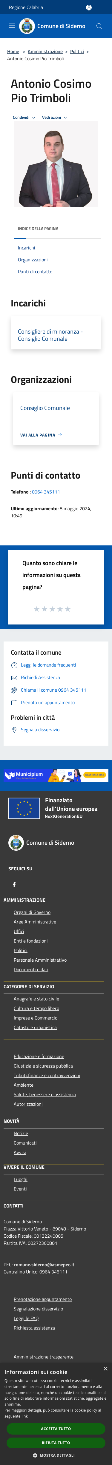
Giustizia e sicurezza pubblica (43, 1065)
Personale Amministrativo (40, 959)
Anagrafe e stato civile (36, 998)
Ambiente (23, 1084)
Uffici (19, 931)
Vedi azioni (55, 117)
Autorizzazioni (28, 1104)
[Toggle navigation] (12, 25)
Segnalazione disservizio (38, 1308)
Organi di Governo (32, 912)
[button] (56, 1455)
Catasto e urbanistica (35, 1027)
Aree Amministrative (35, 921)
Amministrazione (45, 51)
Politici (77, 51)
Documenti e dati (31, 969)
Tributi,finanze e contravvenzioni (47, 1075)
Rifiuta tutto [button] (56, 1442)
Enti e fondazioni (31, 940)
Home (13, 51)
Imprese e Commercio (35, 1017)
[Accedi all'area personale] (89, 8)
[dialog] (56, 1414)
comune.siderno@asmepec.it (44, 1264)
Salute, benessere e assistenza (45, 1094)
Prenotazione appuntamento (43, 1299)
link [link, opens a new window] (25, 1416)
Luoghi (20, 1179)
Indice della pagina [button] (38, 228)
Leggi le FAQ (26, 1318)
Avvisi (20, 1152)
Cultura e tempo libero (36, 1008)
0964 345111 (46, 491)
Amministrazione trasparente (43, 1356)
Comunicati (25, 1142)
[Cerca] (99, 26)
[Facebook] (14, 884)
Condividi (25, 117)
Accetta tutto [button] (56, 1428)
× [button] (105, 1369)
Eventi (20, 1188)
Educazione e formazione (39, 1056)
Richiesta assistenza (34, 1327)
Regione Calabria (26, 7)
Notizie (21, 1133)
